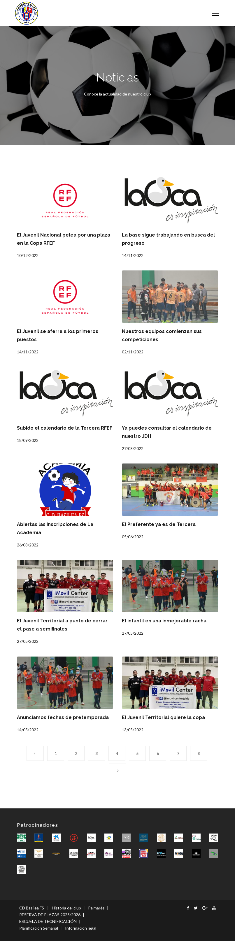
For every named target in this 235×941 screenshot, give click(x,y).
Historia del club (66, 907)
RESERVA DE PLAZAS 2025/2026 (49, 914)
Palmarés (96, 907)
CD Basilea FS (31, 907)
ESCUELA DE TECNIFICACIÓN (48, 921)
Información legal (80, 928)
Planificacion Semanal (38, 928)
